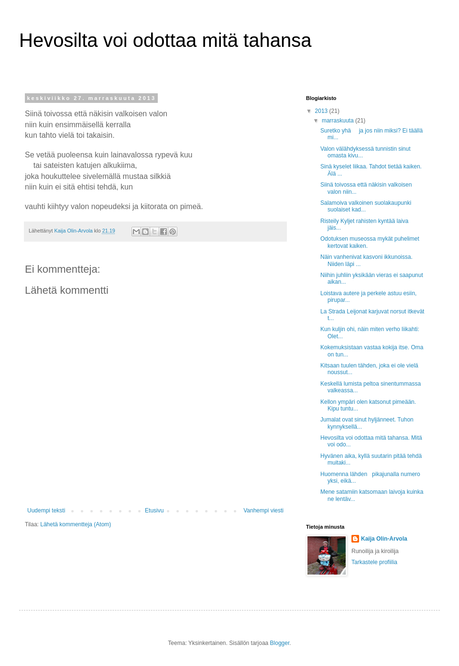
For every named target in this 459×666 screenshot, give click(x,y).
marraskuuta (338, 120)
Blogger (280, 643)
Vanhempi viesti (263, 510)
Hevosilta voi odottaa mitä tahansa (165, 40)
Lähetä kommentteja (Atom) (75, 524)
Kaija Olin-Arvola (384, 538)
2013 (322, 111)
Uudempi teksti (46, 510)
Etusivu (154, 510)
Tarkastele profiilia (374, 562)
